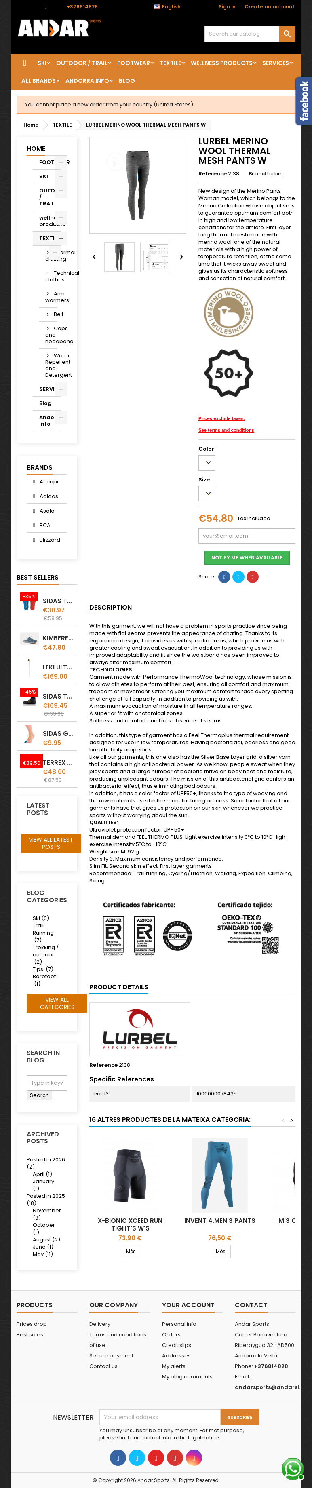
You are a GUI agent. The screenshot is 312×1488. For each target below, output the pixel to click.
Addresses (176, 1355)
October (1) (44, 1228)
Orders (171, 1334)
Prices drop (32, 1324)
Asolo (46, 511)
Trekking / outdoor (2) (46, 954)
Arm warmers (51, 297)
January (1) (43, 1185)
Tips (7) (43, 969)
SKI (42, 63)
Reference (212, 173)
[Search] (249, 34)
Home (36, 148)
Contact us (103, 1366)
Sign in (227, 6)
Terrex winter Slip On (58, 762)
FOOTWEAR (133, 63)
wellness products (222, 63)
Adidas (48, 496)
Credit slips (176, 1345)
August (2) (46, 1239)
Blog (127, 81)
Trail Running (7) (43, 933)
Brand (257, 173)
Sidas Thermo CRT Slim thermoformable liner (58, 696)
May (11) (43, 1254)
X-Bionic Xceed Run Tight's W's (130, 1224)
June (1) (43, 1247)
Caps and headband (51, 335)
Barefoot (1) (44, 980)
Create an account (270, 6)
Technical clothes (51, 276)
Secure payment (111, 1355)
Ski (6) (41, 918)
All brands (38, 81)
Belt (55, 314)
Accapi (48, 481)
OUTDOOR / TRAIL (82, 63)
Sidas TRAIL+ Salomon (58, 601)
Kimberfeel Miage (58, 638)
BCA (44, 525)
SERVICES (275, 63)
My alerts (174, 1366)
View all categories (57, 1003)
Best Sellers (38, 577)
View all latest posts (51, 843)
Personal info (179, 1324)
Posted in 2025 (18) (46, 1199)
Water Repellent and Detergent (51, 365)
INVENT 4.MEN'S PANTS (219, 1220)
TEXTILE (170, 63)
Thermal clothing (51, 256)
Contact (27, 6)
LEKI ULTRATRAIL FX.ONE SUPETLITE (58, 667)
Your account (188, 1305)
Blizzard (49, 540)
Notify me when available (247, 557)
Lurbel (275, 173)
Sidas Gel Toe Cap (58, 733)
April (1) (42, 1174)
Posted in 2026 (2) (46, 1163)
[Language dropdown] (171, 7)
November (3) (47, 1214)
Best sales (30, 1334)
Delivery (99, 1324)
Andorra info (87, 81)
